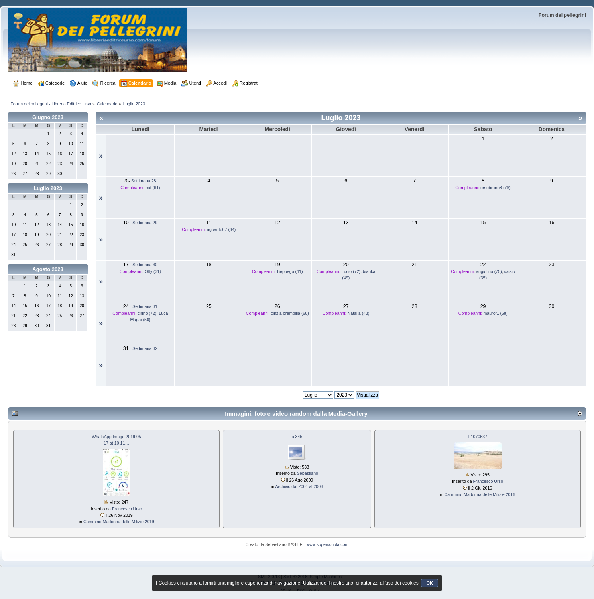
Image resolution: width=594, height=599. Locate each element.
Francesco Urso (127, 508)
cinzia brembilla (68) (290, 313)
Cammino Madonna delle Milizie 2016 (480, 494)
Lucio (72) (351, 271)
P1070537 (478, 436)
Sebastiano (307, 473)
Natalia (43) (359, 313)
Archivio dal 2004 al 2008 (299, 486)
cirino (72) (147, 313)
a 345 (297, 436)
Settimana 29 (144, 222)
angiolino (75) (489, 271)
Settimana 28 (143, 180)
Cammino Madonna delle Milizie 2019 (118, 521)
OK (429, 583)
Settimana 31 (144, 306)
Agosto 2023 (47, 269)
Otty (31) (153, 271)
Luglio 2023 (47, 188)
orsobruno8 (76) (495, 187)
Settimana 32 (144, 348)
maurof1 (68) (495, 313)
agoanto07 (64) (221, 229)
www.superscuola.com (327, 544)
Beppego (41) (290, 271)
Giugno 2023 (47, 117)
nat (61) (153, 187)
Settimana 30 (144, 264)
